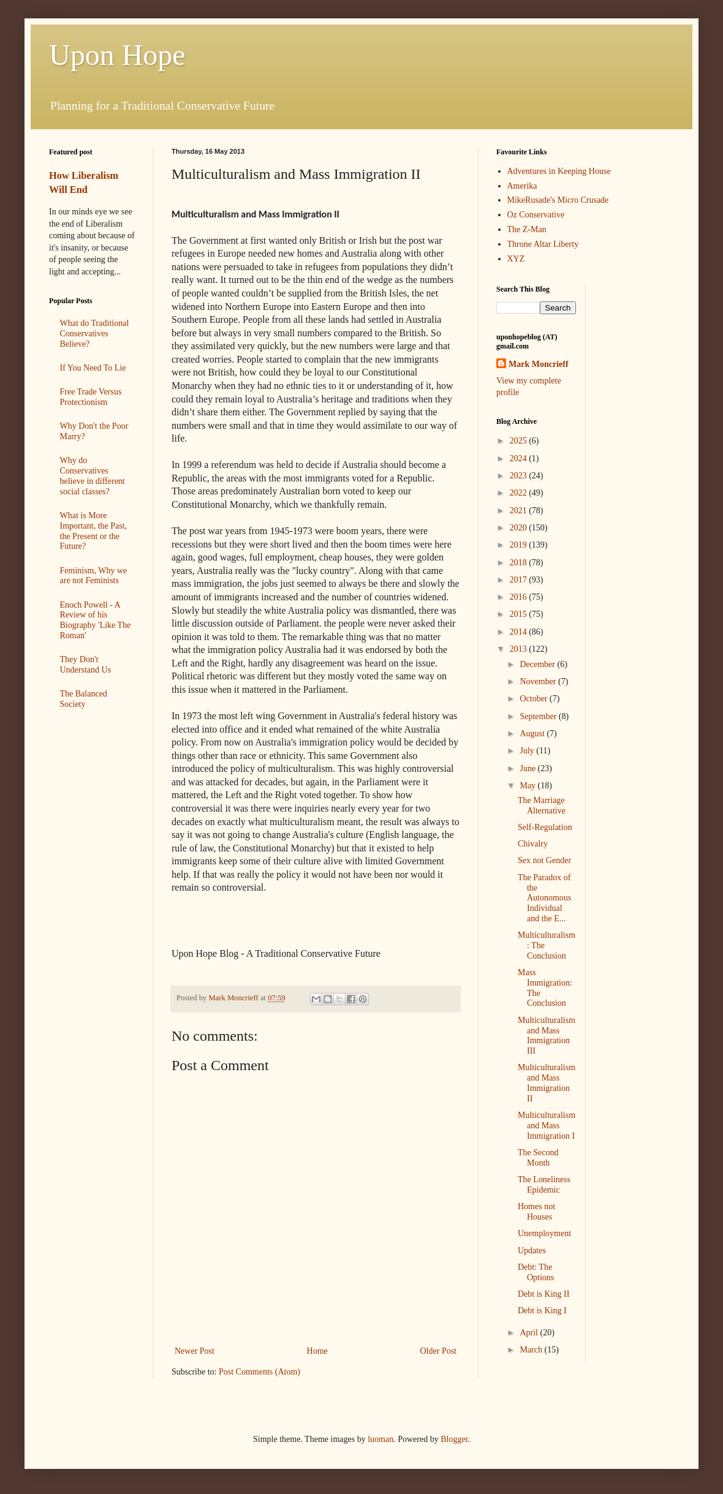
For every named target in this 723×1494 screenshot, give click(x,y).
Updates (532, 1250)
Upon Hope (117, 55)
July (528, 750)
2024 (519, 458)
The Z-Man (527, 229)
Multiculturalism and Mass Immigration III (546, 1035)
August (533, 733)
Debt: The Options (536, 1272)
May (528, 785)
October (535, 698)
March (532, 1349)
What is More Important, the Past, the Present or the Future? (93, 531)
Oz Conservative (536, 214)
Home (317, 1351)
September (539, 716)
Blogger (454, 1439)
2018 (519, 562)
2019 (519, 544)
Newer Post (194, 1351)
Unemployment (544, 1233)
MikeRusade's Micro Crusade (558, 200)
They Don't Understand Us (86, 664)
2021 (519, 510)
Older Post (438, 1351)
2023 (519, 475)
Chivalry (533, 843)
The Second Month (538, 1158)
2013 (519, 649)
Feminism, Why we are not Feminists (93, 576)
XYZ (516, 258)
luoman (380, 1439)
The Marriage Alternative (542, 805)
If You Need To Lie (93, 367)
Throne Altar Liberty (543, 244)
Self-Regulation (545, 827)
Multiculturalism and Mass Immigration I (546, 1126)
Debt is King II (543, 1294)
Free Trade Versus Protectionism (91, 397)
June (528, 768)
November (539, 681)
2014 (519, 631)
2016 (519, 597)
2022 (519, 492)
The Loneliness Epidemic (544, 1184)
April (530, 1332)
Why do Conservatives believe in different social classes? (92, 476)
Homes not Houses (536, 1211)
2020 (519, 527)
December (538, 664)
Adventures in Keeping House (559, 171)
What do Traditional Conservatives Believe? (94, 334)
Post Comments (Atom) (259, 1371)
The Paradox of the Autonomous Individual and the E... (544, 898)
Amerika (522, 186)
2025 (519, 440)
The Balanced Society (83, 699)
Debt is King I (542, 1310)
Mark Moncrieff (539, 364)
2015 (519, 614)
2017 (519, 579)
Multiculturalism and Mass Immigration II (546, 1083)
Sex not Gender (544, 860)
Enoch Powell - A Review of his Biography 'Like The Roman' (95, 620)
